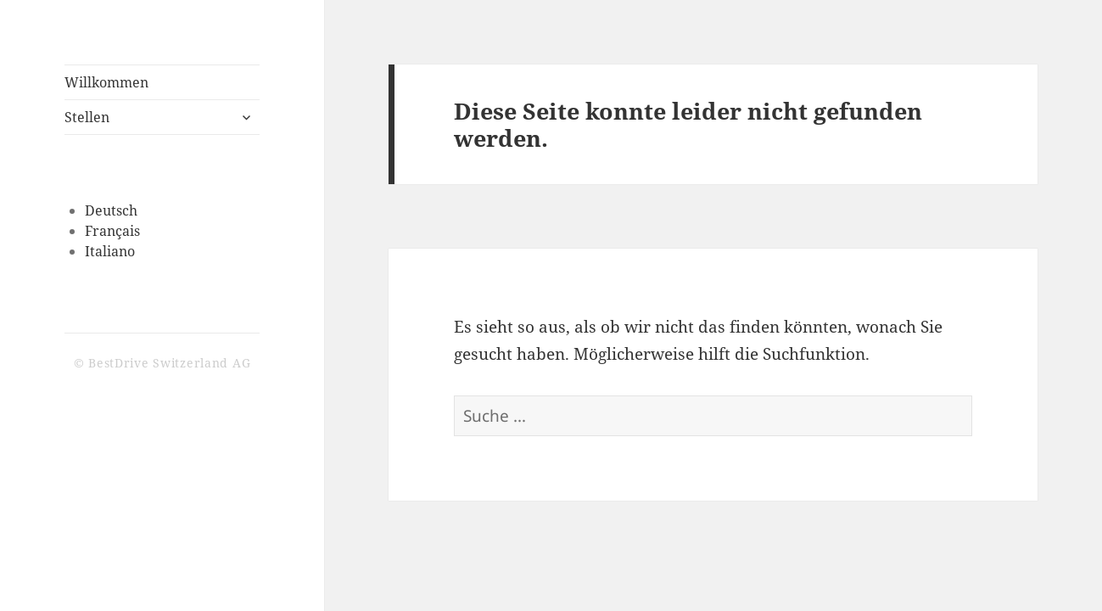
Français (112, 230)
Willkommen (106, 82)
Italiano (110, 251)
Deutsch (111, 210)
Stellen (86, 117)
